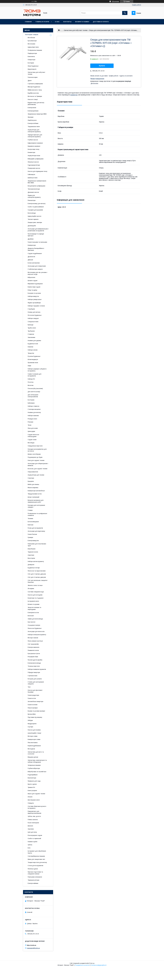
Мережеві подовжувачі (35, 283)
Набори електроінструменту (37, 634)
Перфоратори (32, 53)
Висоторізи (31, 558)
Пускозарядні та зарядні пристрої (36, 234)
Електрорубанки (33, 111)
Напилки (30, 347)
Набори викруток (33, 296)
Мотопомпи (31, 44)
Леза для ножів (33, 428)
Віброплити (31, 277)
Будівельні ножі (33, 343)
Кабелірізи (31, 403)
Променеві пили (33, 362)
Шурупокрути (32, 69)
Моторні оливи (32, 736)
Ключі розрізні (32, 790)
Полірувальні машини (35, 50)
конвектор (73, 95)
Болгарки (31, 63)
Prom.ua (91, 963)
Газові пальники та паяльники (37, 242)
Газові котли (32, 698)
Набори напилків (33, 415)
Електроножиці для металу (36, 203)
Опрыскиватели (33, 472)
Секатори (31, 478)
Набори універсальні (34, 299)
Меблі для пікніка (33, 484)
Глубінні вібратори (34, 768)
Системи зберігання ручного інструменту (37, 807)
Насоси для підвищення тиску (37, 171)
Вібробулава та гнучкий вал (37, 771)
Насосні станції (33, 99)
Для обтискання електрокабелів (33, 395)
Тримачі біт (31, 787)
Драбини (30, 239)
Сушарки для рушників (35, 210)
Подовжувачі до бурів (35, 457)
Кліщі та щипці (32, 290)
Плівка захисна (33, 819)
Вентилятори (32, 778)
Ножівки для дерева (34, 340)
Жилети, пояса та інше (35, 585)
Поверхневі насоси (34, 168)
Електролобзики (33, 123)
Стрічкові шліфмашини (35, 83)
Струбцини (31, 309)
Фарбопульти (32, 120)
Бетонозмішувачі (33, 521)
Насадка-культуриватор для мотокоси (37, 450)
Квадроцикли (32, 723)
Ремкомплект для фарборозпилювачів (34, 812)
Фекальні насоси (33, 162)
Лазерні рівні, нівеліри (35, 222)
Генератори (31, 59)
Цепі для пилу (32, 832)
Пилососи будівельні (34, 628)
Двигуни (30, 260)
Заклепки (31, 829)
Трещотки (31, 353)
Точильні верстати (34, 666)
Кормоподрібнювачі (34, 745)
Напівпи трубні (32, 841)
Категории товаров (31, 34)
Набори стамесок (33, 406)
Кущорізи (31, 481)
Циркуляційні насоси (34, 216)
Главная (28, 21)
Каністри (30, 525)
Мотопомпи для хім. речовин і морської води (37, 273)
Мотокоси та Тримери (35, 96)
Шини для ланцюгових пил (36, 859)
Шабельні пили (32, 177)
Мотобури (31, 443)
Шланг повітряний (33, 497)
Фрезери (30, 117)
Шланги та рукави (33, 604)
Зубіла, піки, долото (34, 816)
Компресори (32, 245)
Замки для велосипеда (35, 619)
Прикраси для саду (34, 781)
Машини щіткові (33, 757)
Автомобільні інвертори (35, 701)
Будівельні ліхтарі (34, 567)
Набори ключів (32, 350)
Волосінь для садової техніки (37, 468)
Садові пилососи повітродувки (33, 435)
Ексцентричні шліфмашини (36, 186)
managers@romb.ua (33, 948)
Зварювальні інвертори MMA (37, 114)
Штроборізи (31, 549)
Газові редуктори (33, 695)
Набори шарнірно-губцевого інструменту (37, 370)
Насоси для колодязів (35, 595)
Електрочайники (33, 883)
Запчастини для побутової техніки (75, 30)
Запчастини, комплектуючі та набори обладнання (37, 761)
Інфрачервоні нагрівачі (35, 143)
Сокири (30, 510)
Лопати (30, 797)
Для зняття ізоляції (34, 391)
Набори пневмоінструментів (37, 669)
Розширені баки (33, 656)
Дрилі (29, 80)
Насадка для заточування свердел (36, 506)
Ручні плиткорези (33, 822)
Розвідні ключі (32, 419)
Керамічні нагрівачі (34, 146)
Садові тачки (32, 439)
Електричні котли (33, 612)
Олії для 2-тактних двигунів (37, 574)
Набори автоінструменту (36, 561)
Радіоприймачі (32, 775)
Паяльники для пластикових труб (37, 544)
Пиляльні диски (33, 869)
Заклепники (31, 337)
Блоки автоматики (34, 263)
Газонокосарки (32, 77)
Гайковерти (31, 174)
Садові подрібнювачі (35, 253)
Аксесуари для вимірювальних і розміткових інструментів (38, 229)
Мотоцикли (31, 749)
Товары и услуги (42, 21)
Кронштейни (32, 714)
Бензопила (31, 56)
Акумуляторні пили (34, 155)
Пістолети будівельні (34, 315)
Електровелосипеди (34, 663)
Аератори (31, 555)
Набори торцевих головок (36, 306)
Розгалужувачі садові (35, 835)
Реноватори (31, 200)
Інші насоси (31, 622)
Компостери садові (34, 287)
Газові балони (32, 534)
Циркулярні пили (33, 47)
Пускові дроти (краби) (35, 660)
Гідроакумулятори (34, 165)
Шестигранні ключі (34, 800)
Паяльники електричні (35, 877)
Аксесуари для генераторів (37, 266)
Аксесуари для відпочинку (36, 531)
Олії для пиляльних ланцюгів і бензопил (38, 581)
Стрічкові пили (32, 675)
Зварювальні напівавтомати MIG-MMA (37, 182)
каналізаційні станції (34, 733)
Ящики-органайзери (34, 302)
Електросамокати (33, 647)
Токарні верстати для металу (37, 862)
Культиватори (32, 40)
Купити (102, 66)
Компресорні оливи (34, 739)
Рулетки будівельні (34, 356)
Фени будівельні (33, 66)
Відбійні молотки (33, 93)
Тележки (30, 518)
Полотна (30, 382)
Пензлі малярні (33, 708)
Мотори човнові (33, 638)
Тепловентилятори (34, 189)
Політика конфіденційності (98, 965)
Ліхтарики (31, 588)
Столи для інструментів (35, 865)
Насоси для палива (34, 730)
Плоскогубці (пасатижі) (35, 388)
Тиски (29, 425)
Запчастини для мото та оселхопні (36, 753)
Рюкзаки (30, 422)
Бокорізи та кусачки (34, 293)
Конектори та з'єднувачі (35, 598)
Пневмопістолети (33, 650)
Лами (29, 365)
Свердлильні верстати (35, 446)
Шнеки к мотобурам (34, 454)
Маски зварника (33, 487)
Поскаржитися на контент (82, 965)
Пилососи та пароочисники (36, 571)
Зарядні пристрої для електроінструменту (35, 135)
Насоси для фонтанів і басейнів (35, 691)
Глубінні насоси (33, 140)
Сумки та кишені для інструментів (34, 375)
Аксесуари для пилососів (36, 631)
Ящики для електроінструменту (34, 196)
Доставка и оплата (101, 21)
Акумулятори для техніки (36, 475)
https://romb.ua (31, 945)
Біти (29, 848)
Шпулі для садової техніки (36, 793)
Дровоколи (31, 256)
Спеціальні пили (33, 321)
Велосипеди (32, 213)
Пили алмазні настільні (35, 641)
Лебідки (30, 720)
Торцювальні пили (34, 126)
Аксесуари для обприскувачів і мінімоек (38, 464)
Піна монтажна (32, 742)
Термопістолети (33, 552)
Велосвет (31, 615)
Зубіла (30, 845)
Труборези (31, 331)
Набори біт (31, 379)
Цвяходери (31, 431)
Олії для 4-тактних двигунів (37, 577)
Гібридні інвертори (34, 672)
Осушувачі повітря (34, 625)
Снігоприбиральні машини (36, 856)
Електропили (32, 107)
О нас (57, 21)
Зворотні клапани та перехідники (34, 608)
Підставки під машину (35, 717)
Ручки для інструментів (35, 528)
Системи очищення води (36, 592)
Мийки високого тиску (35, 90)
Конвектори (31, 152)
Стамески (31, 334)
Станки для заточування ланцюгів (36, 683)
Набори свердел (33, 318)
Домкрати (31, 564)
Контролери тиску (33, 149)
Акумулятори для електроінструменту (34, 130)
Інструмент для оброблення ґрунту (37, 852)
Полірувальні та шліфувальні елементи (37, 514)
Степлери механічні (34, 409)
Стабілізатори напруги (35, 269)
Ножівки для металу (34, 412)
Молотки (30, 385)
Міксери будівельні (34, 87)
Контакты (67, 21)
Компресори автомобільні (36, 490)
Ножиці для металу (34, 312)
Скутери (30, 727)
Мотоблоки (31, 37)
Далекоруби (32, 225)
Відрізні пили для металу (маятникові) (36, 103)
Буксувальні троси (34, 653)
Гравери (30, 537)
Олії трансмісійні (33, 644)
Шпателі (30, 826)
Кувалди (30, 325)
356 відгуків (115, 1)
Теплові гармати (33, 219)
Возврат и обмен (82, 21)
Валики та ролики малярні (36, 711)
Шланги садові (32, 280)
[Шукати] (124, 13)
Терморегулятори (33, 880)
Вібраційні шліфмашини (35, 159)
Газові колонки (32, 704)
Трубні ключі (32, 328)
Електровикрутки (33, 540)
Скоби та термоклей (34, 838)
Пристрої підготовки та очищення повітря (35, 873)
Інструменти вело (33, 601)
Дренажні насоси (33, 192)
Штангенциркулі (33, 359)
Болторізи (31, 400)
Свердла (31, 803)
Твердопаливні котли (35, 494)
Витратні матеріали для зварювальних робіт (35, 501)
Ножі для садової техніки (36, 460)
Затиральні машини (34, 765)
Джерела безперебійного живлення (36, 249)
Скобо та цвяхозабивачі (36, 207)
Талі (29, 687)
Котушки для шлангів (35, 679)
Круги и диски (32, 784)
